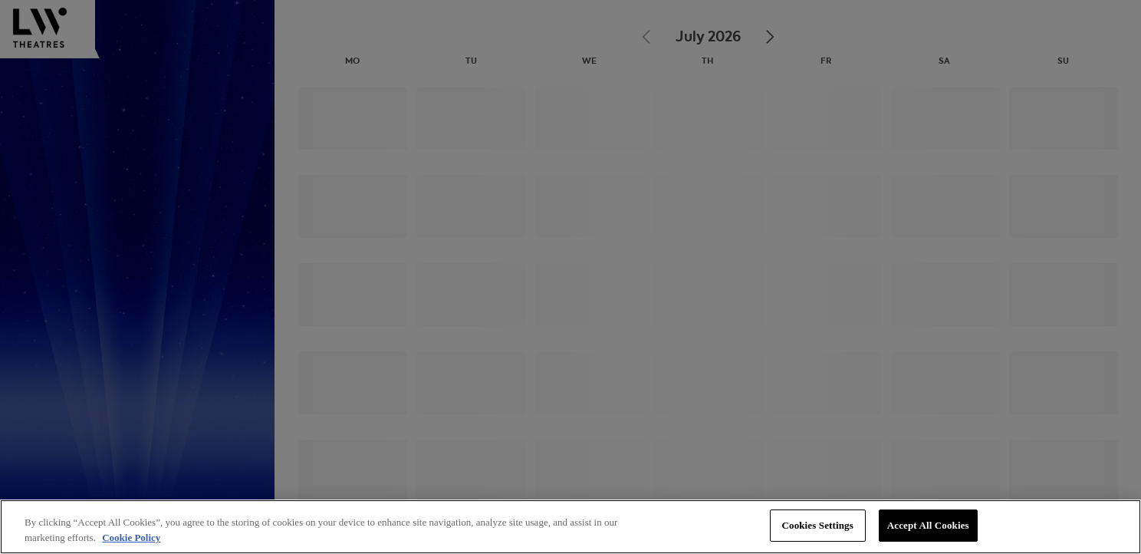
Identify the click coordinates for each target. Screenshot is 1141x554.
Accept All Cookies (928, 525)
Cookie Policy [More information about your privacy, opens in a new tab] (131, 537)
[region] (570, 527)
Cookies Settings (817, 525)
